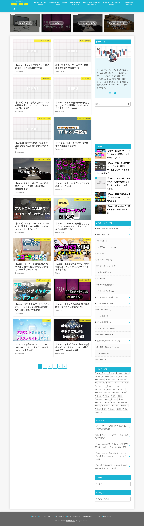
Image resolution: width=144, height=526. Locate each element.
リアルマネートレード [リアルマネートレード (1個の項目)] (103, 392)
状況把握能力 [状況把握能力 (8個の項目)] (123, 402)
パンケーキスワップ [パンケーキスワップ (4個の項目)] (123, 383)
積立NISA (101, 359)
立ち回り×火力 (103, 278)
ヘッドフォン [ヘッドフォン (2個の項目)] (101, 389)
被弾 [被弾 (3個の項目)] (105, 409)
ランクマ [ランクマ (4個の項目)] (122, 389)
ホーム (34, 517)
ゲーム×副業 (102, 316)
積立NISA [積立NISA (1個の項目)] (106, 406)
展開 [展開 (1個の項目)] (107, 399)
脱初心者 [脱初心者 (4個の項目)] (125, 406)
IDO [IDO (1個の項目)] (127, 373)
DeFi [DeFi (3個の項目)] (112, 373)
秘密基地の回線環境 (105, 335)
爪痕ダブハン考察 (104, 260)
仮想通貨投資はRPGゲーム (108, 347)
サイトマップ (60, 517)
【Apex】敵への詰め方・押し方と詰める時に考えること (118, 209)
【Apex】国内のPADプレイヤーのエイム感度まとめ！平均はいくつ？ (118, 154)
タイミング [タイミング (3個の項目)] (100, 383)
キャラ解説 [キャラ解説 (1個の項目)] (100, 379)
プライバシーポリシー (46, 517)
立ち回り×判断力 (103, 272)
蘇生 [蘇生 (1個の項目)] (98, 409)
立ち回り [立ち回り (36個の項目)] (116, 406)
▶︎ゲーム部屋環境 (103, 322)
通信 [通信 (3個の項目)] (119, 409)
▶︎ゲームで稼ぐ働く (40, 4)
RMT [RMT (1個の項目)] (98, 376)
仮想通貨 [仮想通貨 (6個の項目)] (116, 392)
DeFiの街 (104, 353)
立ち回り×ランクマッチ (106, 266)
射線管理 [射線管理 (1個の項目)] (99, 399)
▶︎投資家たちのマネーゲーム (112, 4)
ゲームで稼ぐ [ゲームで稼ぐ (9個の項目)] (111, 379)
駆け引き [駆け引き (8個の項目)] (99, 412)
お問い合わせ (128, 4)
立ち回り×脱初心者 (105, 291)
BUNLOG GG (19, 4)
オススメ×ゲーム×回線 (105, 328)
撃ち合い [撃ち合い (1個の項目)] (99, 402)
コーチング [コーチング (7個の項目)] (122, 379)
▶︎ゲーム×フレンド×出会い (58, 4)
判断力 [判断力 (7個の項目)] (107, 396)
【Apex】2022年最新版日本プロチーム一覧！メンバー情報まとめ (119, 197)
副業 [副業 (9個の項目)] (114, 396)
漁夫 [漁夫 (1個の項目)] (107, 402)
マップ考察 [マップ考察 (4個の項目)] (112, 389)
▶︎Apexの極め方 (74, 4)
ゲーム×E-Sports (103, 309)
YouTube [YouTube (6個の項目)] (106, 376)
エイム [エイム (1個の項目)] (115, 376)
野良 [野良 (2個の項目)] (126, 409)
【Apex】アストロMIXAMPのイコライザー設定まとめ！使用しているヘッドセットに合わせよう (112, 168)
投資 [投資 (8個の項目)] (122, 399)
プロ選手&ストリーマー (106, 247)
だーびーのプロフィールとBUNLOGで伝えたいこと (83, 517)
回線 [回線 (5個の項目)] (120, 396)
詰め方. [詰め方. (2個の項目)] (112, 409)
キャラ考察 (101, 241)
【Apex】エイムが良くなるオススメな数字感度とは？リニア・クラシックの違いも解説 (118, 184)
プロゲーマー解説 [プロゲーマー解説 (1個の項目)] (114, 386)
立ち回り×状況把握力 (105, 285)
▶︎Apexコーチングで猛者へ (91, 4)
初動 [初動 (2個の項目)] (124, 392)
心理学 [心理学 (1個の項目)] (115, 399)
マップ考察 (101, 253)
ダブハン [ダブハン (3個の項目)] (110, 383)
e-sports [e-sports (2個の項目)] (119, 373)
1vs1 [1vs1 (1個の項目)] (98, 373)
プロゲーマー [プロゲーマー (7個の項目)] (101, 386)
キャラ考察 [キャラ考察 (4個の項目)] (124, 376)
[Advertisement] (113, 125)
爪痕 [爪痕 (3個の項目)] (114, 402)
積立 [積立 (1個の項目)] (98, 406)
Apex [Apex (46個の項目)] (105, 373)
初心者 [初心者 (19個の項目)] (99, 396)
